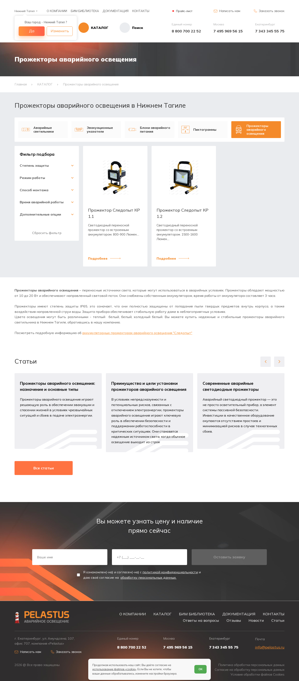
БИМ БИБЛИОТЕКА (85, 11)
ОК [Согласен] (200, 669)
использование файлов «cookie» (114, 669)
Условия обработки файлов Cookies (257, 674)
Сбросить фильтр (46, 233)
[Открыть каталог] (93, 27)
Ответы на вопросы (201, 620)
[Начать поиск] (125, 27)
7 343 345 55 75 (269, 31)
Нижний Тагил (25, 11)
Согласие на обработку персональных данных (249, 670)
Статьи (277, 620)
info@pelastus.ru (269, 647)
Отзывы (234, 620)
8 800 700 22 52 (186, 31)
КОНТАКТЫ (140, 11)
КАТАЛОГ (162, 614)
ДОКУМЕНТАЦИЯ (116, 11)
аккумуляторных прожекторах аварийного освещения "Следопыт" (137, 333)
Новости (256, 620)
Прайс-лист (184, 11)
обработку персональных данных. (148, 577)
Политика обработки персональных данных (251, 665)
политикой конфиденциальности (170, 572)
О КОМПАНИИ (57, 11)
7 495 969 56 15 (228, 31)
